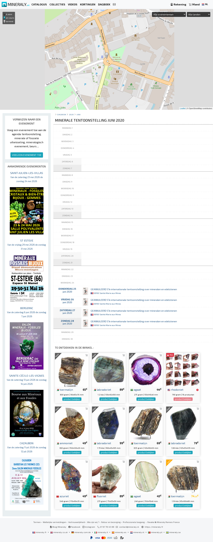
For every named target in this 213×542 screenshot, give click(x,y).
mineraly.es (119, 532)
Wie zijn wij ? (93, 522)
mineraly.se (173, 532)
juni (79, 114)
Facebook (74, 527)
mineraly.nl (137, 532)
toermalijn (64, 389)
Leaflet (183, 108)
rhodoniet (175, 389)
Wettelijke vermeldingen (54, 522)
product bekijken (72, 399)
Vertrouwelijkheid (76, 522)
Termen (37, 522)
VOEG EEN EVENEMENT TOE (26, 155)
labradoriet (102, 389)
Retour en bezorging (111, 522)
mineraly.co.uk (59, 532)
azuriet (62, 496)
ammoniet (64, 443)
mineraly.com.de (81, 532)
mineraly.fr (40, 532)
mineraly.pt (155, 532)
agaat (135, 389)
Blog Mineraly (58, 527)
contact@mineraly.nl (129, 527)
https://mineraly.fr (154, 527)
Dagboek (61, 114)
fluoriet (99, 496)
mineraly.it (101, 532)
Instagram (88, 527)
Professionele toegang (134, 522)
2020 (71, 114)
